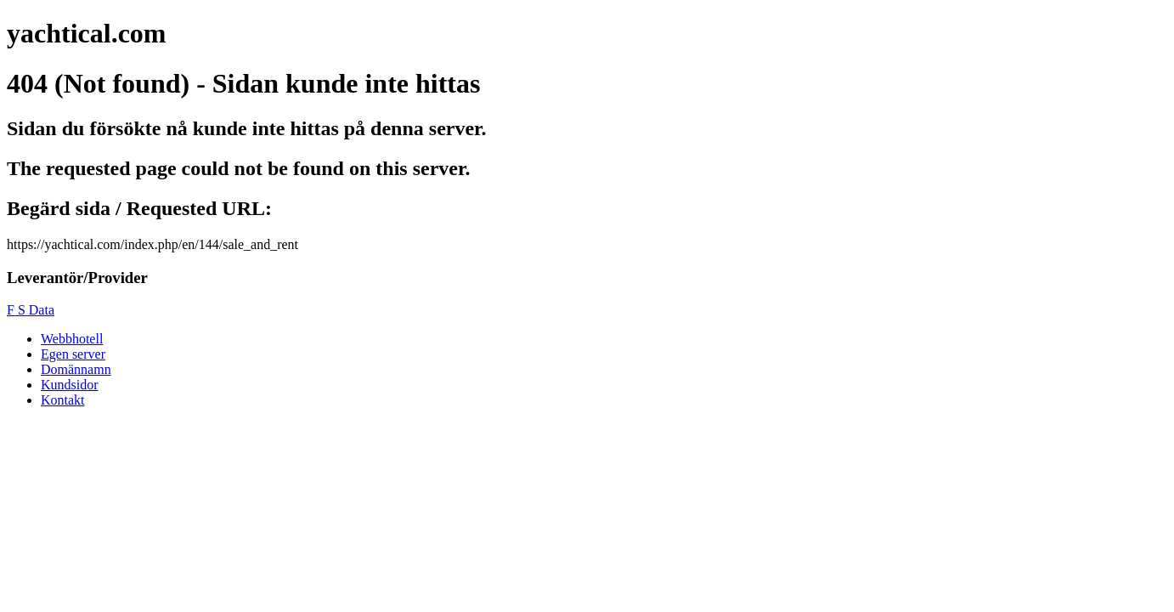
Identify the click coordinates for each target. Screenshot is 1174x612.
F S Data (30, 310)
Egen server (73, 354)
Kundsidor (70, 384)
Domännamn (76, 369)
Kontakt (63, 400)
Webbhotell (72, 339)
